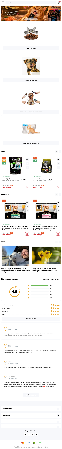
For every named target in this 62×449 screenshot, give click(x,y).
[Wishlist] (27, 167)
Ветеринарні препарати (31, 143)
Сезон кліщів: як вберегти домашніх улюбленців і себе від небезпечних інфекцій (44, 270)
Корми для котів (31, 48)
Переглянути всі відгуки (51, 279)
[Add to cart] (27, 186)
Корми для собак (31, 80)
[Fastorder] (27, 163)
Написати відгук (31, 318)
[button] (56, 151)
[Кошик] (59, 2)
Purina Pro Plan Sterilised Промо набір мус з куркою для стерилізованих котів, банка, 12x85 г (15, 228)
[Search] (54, 2)
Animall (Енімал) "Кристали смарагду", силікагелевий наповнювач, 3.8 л (14, 179)
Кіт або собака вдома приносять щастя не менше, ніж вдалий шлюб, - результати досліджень (15, 270)
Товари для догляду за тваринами (31, 112)
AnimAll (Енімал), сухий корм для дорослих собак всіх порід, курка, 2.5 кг (46, 179)
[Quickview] (27, 159)
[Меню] (3, 2)
